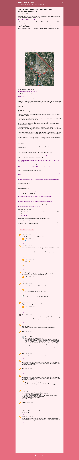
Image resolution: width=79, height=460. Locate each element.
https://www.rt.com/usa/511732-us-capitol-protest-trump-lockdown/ (30, 19)
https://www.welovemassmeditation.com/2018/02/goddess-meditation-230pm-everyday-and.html (35, 191)
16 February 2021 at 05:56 (36, 336)
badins (42, 457)
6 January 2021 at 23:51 (28, 234)
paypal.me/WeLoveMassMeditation (24, 215)
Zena (23, 245)
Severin (23, 402)
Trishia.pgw (24, 272)
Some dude (24, 390)
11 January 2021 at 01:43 (28, 353)
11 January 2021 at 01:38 (28, 331)
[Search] (62, 3)
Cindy (23, 234)
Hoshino (26, 295)
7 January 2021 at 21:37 (31, 306)
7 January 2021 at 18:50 (28, 314)
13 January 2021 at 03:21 (30, 416)
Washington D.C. (31, 229)
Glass (23, 331)
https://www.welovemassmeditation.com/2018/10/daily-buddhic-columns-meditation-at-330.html (35, 201)
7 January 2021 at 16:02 (31, 238)
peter (26, 289)
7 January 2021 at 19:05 (31, 289)
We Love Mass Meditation (26, 2)
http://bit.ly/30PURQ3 (21, 96)
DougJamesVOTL (28, 336)
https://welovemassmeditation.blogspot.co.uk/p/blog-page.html (29, 206)
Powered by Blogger (39, 455)
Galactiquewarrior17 (29, 381)
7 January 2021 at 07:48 (28, 245)
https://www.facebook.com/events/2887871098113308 (27, 91)
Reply (23, 243)
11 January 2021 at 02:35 (30, 390)
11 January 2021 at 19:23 (37, 381)
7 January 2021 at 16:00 (28, 283)
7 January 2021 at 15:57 (31, 259)
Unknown (24, 302)
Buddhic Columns (23, 229)
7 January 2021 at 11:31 (30, 272)
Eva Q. (23, 314)
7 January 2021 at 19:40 (32, 295)
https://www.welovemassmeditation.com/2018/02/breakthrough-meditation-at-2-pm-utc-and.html (35, 186)
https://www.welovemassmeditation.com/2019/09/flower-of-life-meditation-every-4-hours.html (35, 155)
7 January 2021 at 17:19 (29, 302)
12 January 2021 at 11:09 (29, 402)
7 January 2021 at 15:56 (31, 276)
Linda (26, 238)
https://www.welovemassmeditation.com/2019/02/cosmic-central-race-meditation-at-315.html (34, 196)
